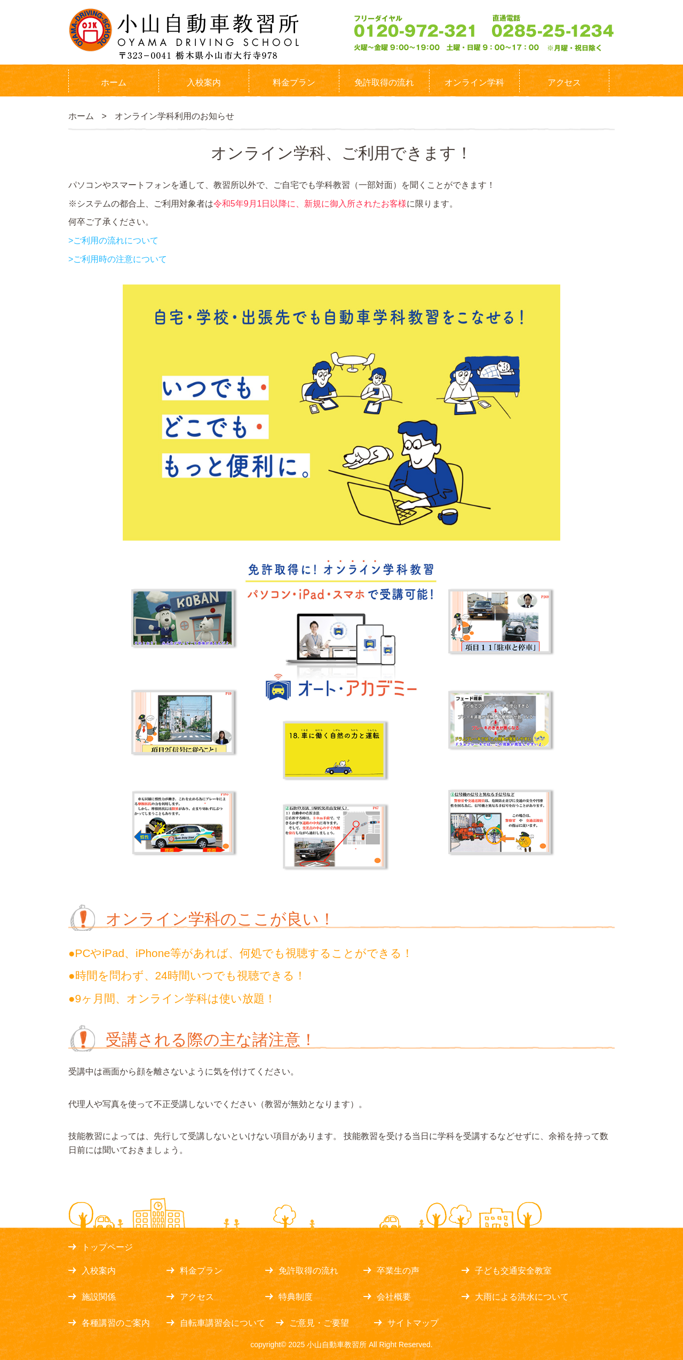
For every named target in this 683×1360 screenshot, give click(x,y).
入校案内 (204, 82)
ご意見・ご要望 (319, 1322)
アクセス (564, 82)
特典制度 (296, 1296)
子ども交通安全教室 (513, 1270)
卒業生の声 (398, 1270)
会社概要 (394, 1296)
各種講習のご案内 (116, 1322)
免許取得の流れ (384, 82)
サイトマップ (413, 1322)
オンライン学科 (474, 82)
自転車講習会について (222, 1322)
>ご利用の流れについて (113, 240)
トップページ (107, 1247)
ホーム (113, 82)
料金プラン (294, 82)
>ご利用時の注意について (117, 259)
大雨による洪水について (522, 1296)
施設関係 (99, 1296)
